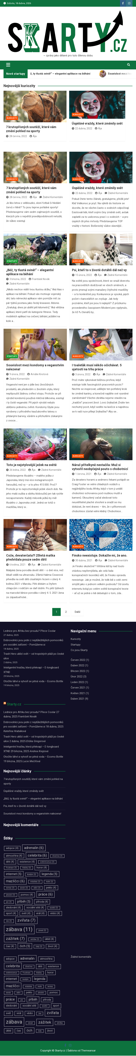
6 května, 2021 (16, 564)
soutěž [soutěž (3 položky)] (54, 908)
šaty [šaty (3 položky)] (39, 947)
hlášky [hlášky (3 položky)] (26, 868)
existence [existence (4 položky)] (27, 862)
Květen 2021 (78, 693)
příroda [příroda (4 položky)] (42, 902)
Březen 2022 (78, 671)
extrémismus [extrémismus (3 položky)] (47, 862)
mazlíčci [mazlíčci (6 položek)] (15, 881)
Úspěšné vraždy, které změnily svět (97, 123)
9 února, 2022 (15, 374)
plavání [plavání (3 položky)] (10, 895)
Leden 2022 (77, 682)
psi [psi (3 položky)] (9, 902)
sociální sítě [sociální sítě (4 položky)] (35, 907)
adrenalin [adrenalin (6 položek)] (34, 848)
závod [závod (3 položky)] (42, 931)
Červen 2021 (78, 688)
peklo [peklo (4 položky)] (51, 887)
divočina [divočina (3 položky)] (57, 856)
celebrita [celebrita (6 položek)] (37, 855)
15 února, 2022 (82, 275)
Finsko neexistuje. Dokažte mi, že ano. (99, 556)
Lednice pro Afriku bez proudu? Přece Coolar (30, 631)
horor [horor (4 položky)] (42, 867)
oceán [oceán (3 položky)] (24, 888)
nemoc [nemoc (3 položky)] (10, 888)
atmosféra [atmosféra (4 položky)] (14, 855)
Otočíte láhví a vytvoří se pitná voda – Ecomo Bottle (33, 681)
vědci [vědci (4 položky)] (55, 913)
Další (77, 612)
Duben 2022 (77, 665)
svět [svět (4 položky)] (26, 913)
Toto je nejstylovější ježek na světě (31, 465)
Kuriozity (12, 179)
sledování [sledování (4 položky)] (13, 907)
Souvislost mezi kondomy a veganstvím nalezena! (32, 813)
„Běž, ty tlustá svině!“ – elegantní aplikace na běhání (33, 798)
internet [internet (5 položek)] (13, 874)
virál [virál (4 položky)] (40, 913)
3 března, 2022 (16, 279)
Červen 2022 (78, 660)
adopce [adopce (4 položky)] (12, 848)
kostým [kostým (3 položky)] (31, 875)
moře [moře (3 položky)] (49, 882)
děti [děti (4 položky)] (10, 862)
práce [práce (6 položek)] (46, 895)
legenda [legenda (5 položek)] (49, 874)
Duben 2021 (77, 699)
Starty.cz (14, 704)
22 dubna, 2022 (82, 128)
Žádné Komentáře (53, 197)
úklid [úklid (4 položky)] (49, 939)
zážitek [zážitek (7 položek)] (15, 939)
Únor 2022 (77, 676)
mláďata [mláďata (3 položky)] (35, 882)
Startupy (12, 261)
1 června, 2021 (81, 474)
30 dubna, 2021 (82, 560)
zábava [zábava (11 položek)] (19, 930)
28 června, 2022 (16, 136)
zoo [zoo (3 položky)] (9, 921)
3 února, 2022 (81, 374)
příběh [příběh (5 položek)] (23, 902)
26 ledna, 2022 (16, 470)
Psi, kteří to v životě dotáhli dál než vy (99, 270)
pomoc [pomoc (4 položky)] (27, 895)
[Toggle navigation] (8, 65)
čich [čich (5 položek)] (25, 946)
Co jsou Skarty (79, 650)
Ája (33, 136)
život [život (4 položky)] (52, 946)
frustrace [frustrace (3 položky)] (11, 868)
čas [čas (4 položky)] (10, 946)
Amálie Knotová (37, 374)
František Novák (39, 279)
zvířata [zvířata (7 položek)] (26, 920)
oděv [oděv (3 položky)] (37, 888)
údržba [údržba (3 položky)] (34, 939)
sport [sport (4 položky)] (11, 913)
